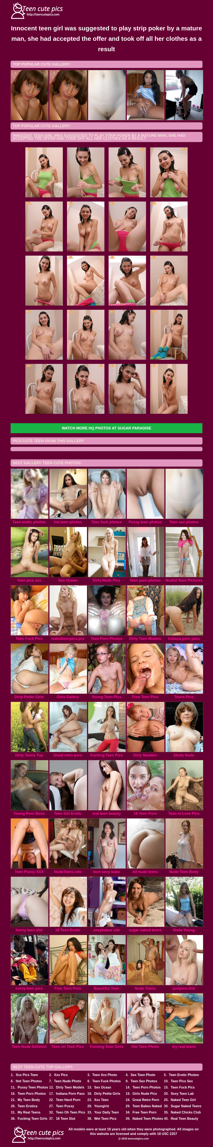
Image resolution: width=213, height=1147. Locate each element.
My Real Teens (29, 1112)
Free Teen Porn (144, 1112)
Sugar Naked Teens (186, 1106)
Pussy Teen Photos (33, 1087)
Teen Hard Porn (68, 1100)
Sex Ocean (102, 1087)
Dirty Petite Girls (107, 1093)
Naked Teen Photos (148, 1118)
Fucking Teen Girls (32, 1118)
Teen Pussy (65, 1106)
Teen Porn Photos (147, 1087)
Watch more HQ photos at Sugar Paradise (106, 428)
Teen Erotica (27, 1106)
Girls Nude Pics (145, 1093)
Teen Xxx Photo (104, 1075)
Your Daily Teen (106, 1112)
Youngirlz (101, 1106)
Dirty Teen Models (70, 1087)
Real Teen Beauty (184, 1118)
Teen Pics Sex (182, 1081)
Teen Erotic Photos (184, 1075)
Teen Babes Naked (147, 1106)
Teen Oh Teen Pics (70, 1112)
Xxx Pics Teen (27, 1075)
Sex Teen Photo (143, 1075)
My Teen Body (29, 1100)
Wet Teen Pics (105, 1118)
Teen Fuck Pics (183, 1087)
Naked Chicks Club (186, 1112)
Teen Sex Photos (144, 1081)
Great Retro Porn (146, 1100)
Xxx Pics (61, 1075)
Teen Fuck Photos (106, 1081)
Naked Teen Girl (183, 1100)
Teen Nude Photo (67, 1081)
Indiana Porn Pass (70, 1093)
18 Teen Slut (65, 1118)
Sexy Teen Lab (182, 1093)
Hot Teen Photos (29, 1081)
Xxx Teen (101, 1100)
